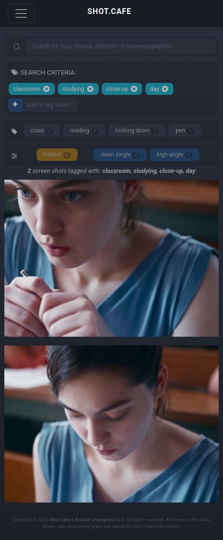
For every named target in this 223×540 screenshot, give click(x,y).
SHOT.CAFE (109, 11)
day (159, 88)
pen (185, 130)
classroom (31, 88)
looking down (137, 130)
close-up (122, 88)
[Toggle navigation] (21, 13)
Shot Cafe (60, 519)
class (42, 130)
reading (84, 130)
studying (78, 88)
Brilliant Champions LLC (99, 519)
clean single (120, 154)
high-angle (174, 154)
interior (57, 154)
